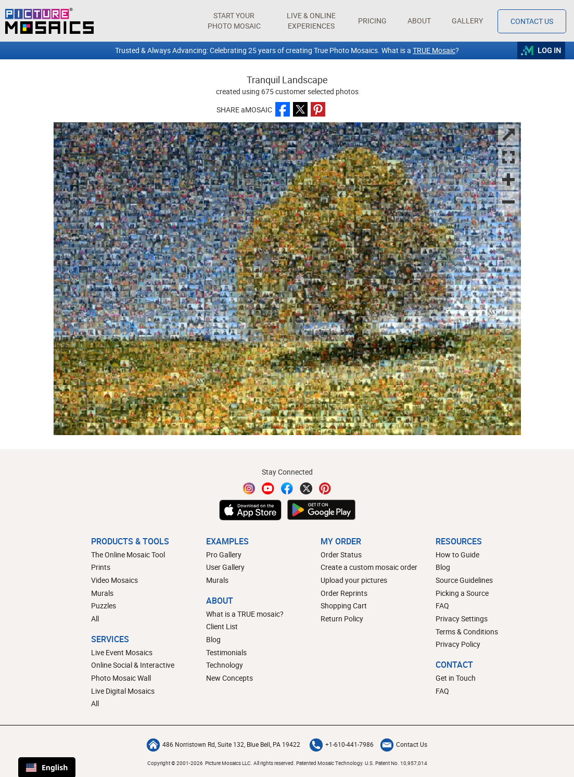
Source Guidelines (464, 580)
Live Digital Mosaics (123, 691)
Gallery (467, 21)
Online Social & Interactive (132, 665)
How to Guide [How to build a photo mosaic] (457, 554)
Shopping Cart (344, 605)
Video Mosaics (114, 580)
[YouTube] (268, 488)
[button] (234, 21)
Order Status (341, 554)
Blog (213, 639)
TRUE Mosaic (434, 50)
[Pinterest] (325, 488)
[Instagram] (249, 488)
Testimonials (226, 652)
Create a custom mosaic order (369, 567)
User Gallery (225, 567)
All (95, 618)
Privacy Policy (458, 644)
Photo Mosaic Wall (121, 678)
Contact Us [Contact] (532, 21)
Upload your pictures (354, 580)
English (47, 767)
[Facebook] (287, 488)
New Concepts (229, 678)
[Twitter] (306, 488)
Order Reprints (344, 593)
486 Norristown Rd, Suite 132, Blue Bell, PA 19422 (223, 744)
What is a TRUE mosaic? (245, 614)
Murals (102, 593)
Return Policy (342, 618)
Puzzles (103, 605)
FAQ (442, 605)
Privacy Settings (462, 618)
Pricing (372, 21)
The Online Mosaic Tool (128, 554)
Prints (100, 567)
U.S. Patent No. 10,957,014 (396, 763)
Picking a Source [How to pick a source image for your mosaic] (462, 593)
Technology (224, 665)
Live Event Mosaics (121, 652)
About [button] (420, 21)
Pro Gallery (223, 554)
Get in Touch (456, 678)
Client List (222, 626)
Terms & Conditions (467, 631)
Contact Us (403, 744)
